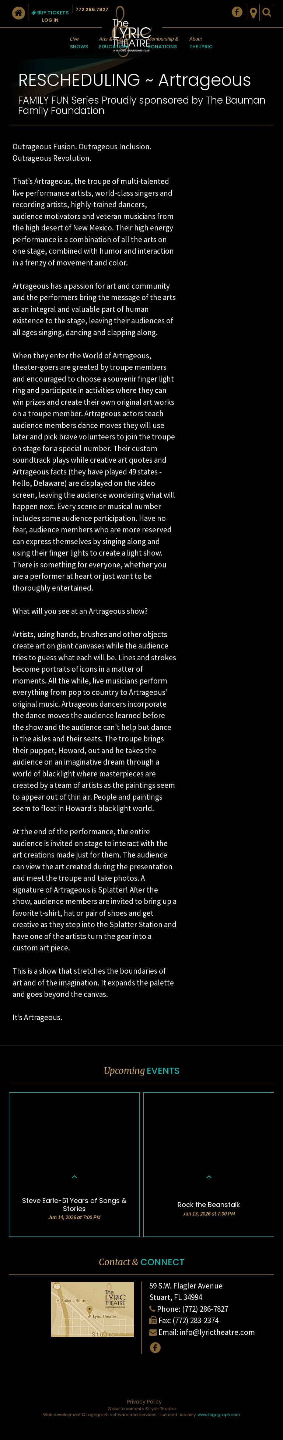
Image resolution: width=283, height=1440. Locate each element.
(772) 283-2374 (195, 1320)
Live (79, 43)
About (201, 43)
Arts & (113, 43)
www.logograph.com (219, 1415)
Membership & (162, 43)
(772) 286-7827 (205, 1309)
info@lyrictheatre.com (217, 1332)
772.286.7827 (92, 9)
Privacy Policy (144, 1401)
